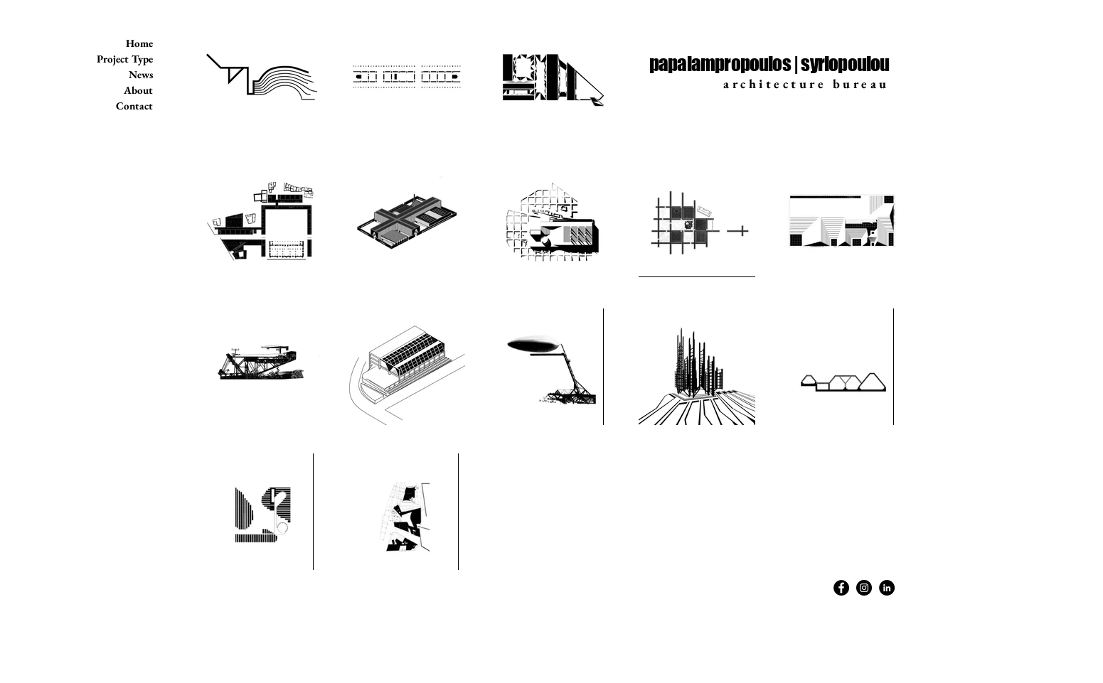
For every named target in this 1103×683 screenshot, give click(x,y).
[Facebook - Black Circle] (841, 588)
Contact (134, 105)
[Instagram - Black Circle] (864, 588)
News (141, 74)
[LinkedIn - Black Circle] (887, 588)
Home (139, 43)
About (138, 90)
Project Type (125, 58)
